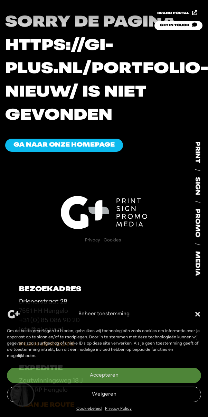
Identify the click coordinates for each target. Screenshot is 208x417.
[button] (197, 314)
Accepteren (104, 375)
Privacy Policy (118, 409)
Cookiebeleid (89, 409)
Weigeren (104, 394)
